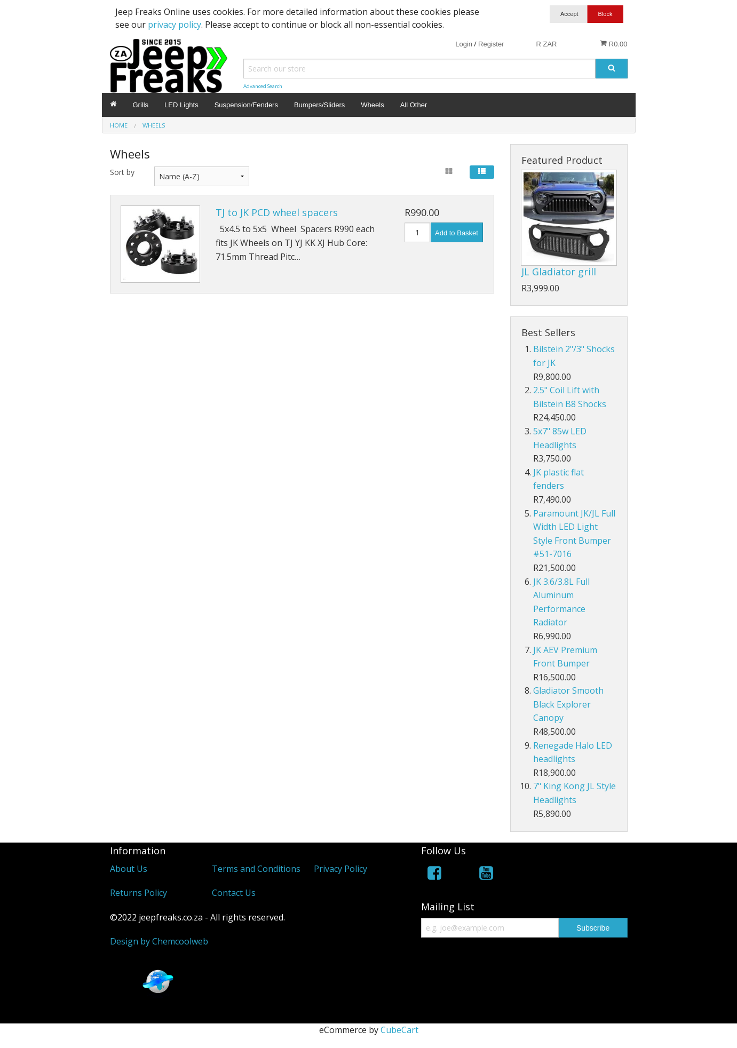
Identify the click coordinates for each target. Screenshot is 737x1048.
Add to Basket (456, 233)
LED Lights (181, 105)
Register (491, 44)
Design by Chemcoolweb (159, 941)
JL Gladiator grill (558, 271)
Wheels (372, 105)
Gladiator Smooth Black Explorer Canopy (568, 704)
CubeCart (399, 1030)
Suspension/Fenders (246, 105)
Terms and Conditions (256, 869)
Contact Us (234, 893)
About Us (128, 869)
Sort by (122, 172)
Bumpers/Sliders (319, 105)
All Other (413, 105)
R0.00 (613, 43)
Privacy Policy (340, 869)
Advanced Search (262, 86)
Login (463, 44)
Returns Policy (138, 893)
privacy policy (174, 24)
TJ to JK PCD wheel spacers (277, 212)
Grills (141, 105)
